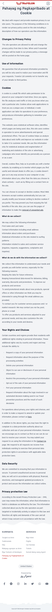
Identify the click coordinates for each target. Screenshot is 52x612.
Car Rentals (30, 545)
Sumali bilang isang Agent (36, 552)
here (30, 417)
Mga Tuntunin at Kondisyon (12, 552)
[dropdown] (48, 3)
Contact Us (41, 441)
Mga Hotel (30, 538)
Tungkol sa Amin (8, 538)
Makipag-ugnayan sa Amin (12, 548)
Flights (28, 541)
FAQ (3, 545)
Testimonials (6, 541)
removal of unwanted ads (32, 210)
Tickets (28, 548)
